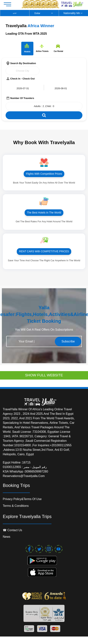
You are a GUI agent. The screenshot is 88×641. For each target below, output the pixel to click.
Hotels (27, 48)
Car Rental (58, 48)
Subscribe (68, 341)
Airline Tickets (42, 48)
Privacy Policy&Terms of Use (22, 499)
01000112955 (12, 467)
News (6, 536)
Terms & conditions (16, 505)
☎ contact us (12, 530)
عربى (15, 13)
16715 (26, 462)
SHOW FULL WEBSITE (44, 375)
